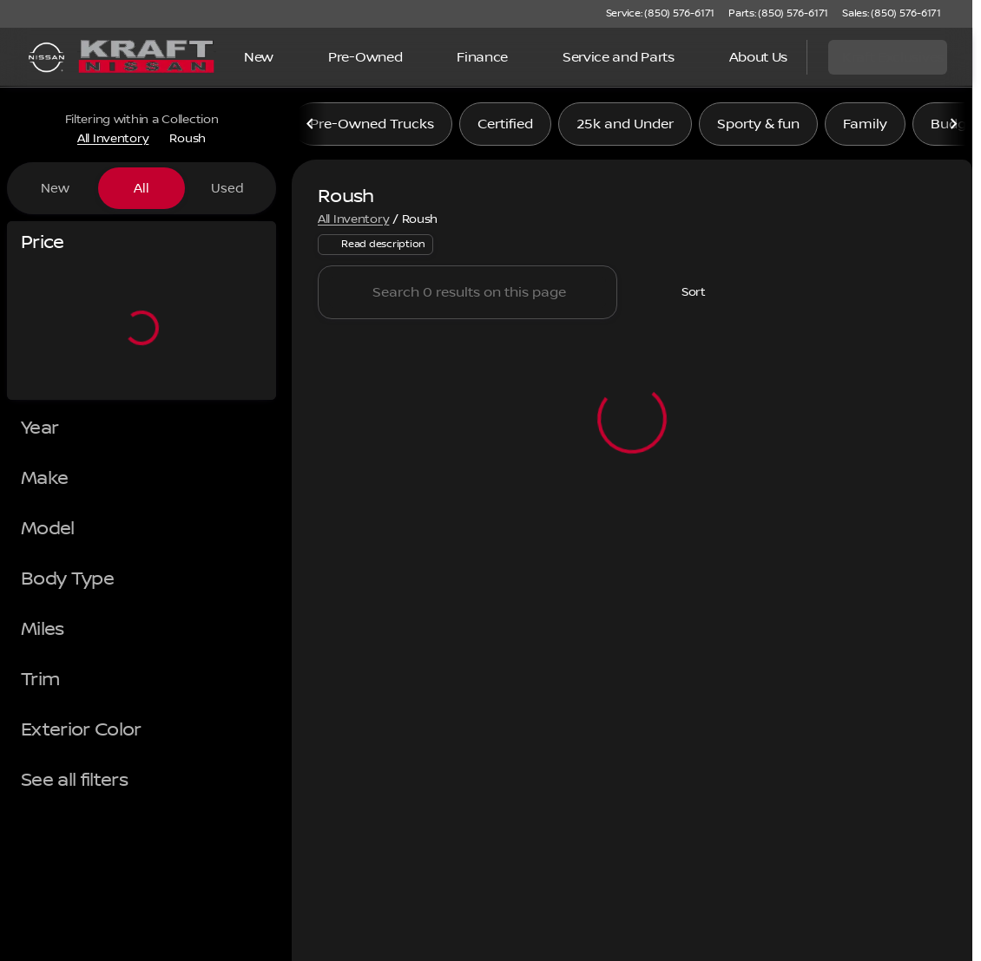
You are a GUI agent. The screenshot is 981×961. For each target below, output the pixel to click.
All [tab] (141, 188)
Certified (505, 129)
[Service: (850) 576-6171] (660, 13)
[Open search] (772, 57)
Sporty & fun (758, 129)
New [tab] (55, 188)
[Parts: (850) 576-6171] (778, 13)
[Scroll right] (953, 129)
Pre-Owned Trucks (372, 129)
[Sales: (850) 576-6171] (892, 13)
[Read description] (375, 250)
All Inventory (353, 225)
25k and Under (625, 129)
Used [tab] (227, 188)
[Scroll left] (311, 129)
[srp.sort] (684, 298)
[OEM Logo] (46, 57)
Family (865, 129)
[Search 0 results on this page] (467, 298)
